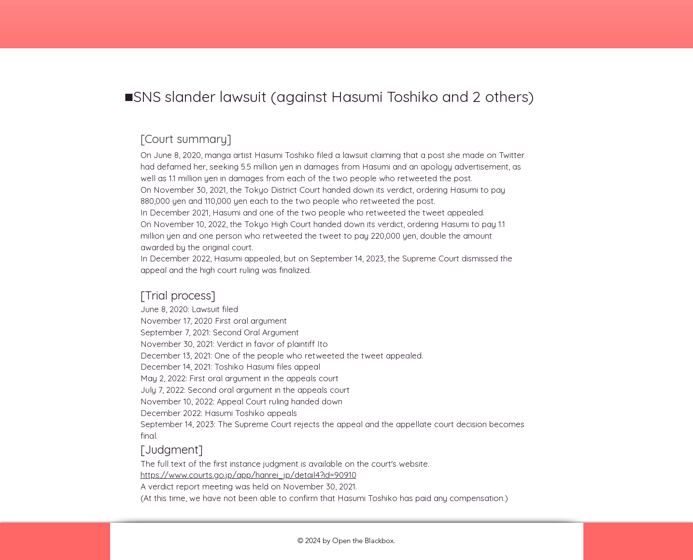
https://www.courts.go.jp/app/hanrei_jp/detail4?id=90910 (248, 475)
